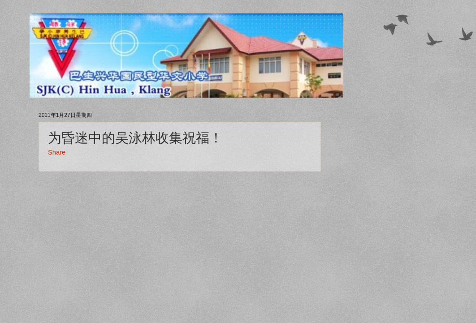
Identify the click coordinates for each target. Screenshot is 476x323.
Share (56, 152)
